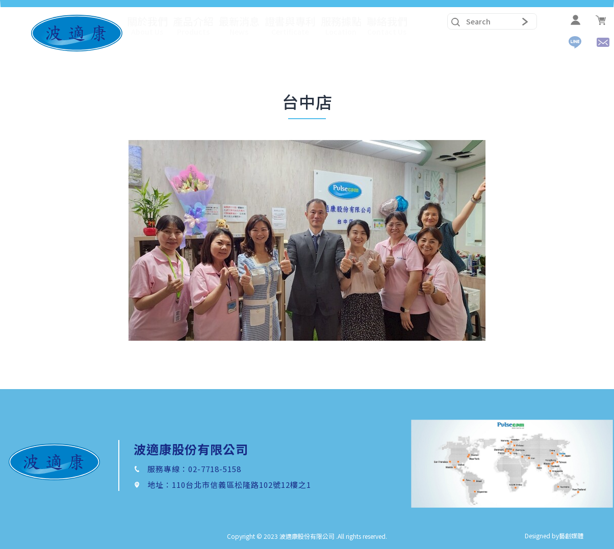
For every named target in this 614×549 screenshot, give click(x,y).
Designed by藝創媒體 (554, 535)
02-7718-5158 (214, 468)
